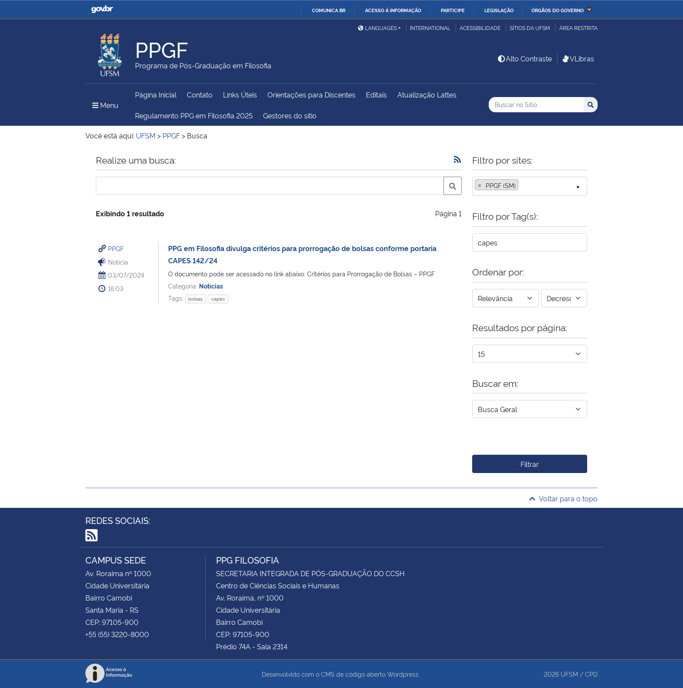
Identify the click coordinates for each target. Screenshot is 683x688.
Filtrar (530, 464)
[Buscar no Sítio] (536, 104)
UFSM (569, 674)
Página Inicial (155, 94)
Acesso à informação (393, 10)
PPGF (116, 248)
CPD (591, 674)
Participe (453, 10)
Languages (377, 27)
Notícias (211, 286)
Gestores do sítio (290, 115)
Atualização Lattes (426, 94)
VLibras (577, 58)
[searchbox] (523, 185)
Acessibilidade (480, 27)
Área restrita (578, 27)
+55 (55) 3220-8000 (117, 634)
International (430, 27)
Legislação (499, 10)
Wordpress (403, 674)
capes (218, 298)
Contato (200, 94)
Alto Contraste (524, 58)
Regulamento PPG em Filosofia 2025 (194, 115)
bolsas (195, 298)
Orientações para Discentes (311, 94)
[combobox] (529, 186)
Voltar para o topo (563, 498)
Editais (376, 94)
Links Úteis (240, 94)
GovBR (102, 9)
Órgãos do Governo (557, 10)
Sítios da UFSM (530, 27)
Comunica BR (328, 10)
